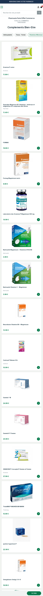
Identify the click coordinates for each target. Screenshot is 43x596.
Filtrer (34, 593)
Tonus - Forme (21, 35)
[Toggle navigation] (1, 7)
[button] (41, 7)
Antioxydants (7, 35)
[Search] (39, 13)
